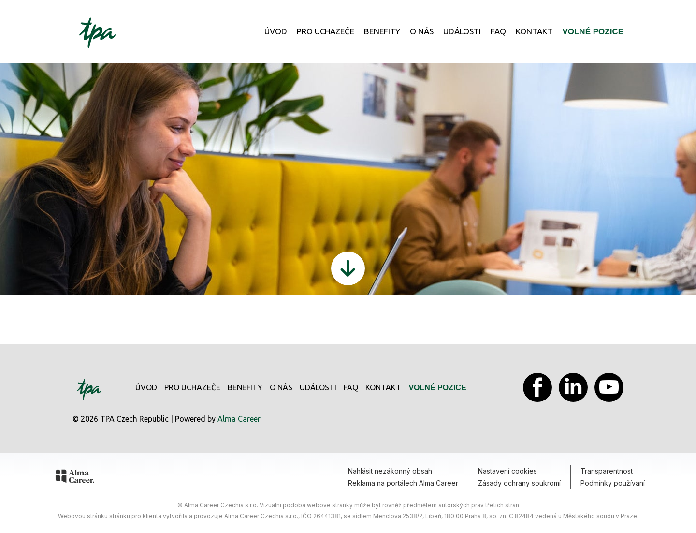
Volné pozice (593, 31)
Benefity (382, 31)
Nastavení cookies (507, 471)
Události (462, 31)
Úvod (275, 31)
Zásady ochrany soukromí (519, 483)
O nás (422, 31)
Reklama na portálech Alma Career (403, 483)
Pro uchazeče (325, 31)
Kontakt (534, 31)
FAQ (498, 31)
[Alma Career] (75, 478)
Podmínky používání (612, 483)
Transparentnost (606, 471)
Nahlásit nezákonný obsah (390, 471)
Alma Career (239, 419)
